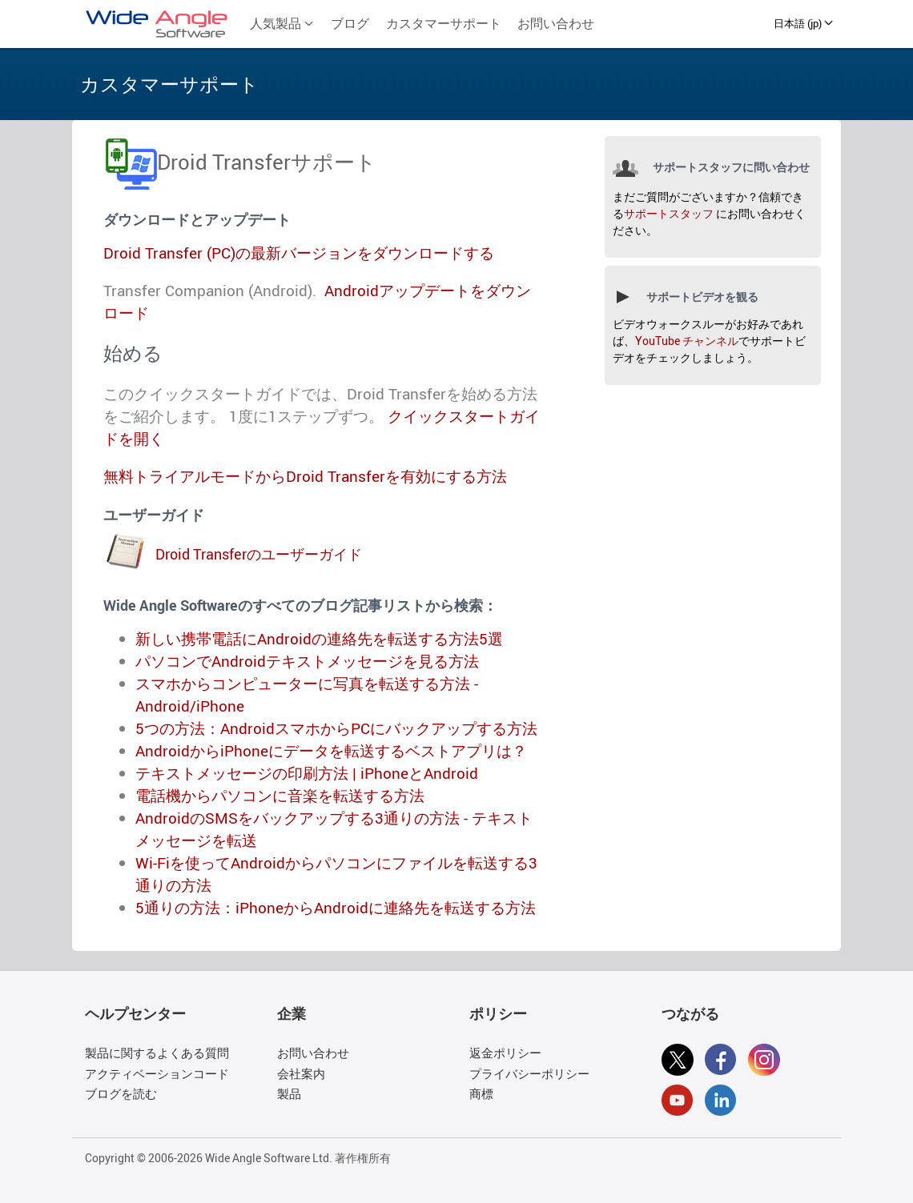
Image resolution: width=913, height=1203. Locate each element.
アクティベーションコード (157, 1073)
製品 (289, 1093)
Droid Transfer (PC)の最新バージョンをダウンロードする (298, 253)
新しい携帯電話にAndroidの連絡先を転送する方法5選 (319, 638)
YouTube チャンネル (686, 340)
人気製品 (282, 23)
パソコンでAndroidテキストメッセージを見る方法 (307, 661)
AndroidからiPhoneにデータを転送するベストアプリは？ (331, 750)
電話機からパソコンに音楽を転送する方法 (279, 795)
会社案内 (301, 1073)
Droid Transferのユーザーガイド (258, 553)
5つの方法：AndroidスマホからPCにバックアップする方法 (336, 728)
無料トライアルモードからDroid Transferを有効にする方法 (305, 476)
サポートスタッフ (669, 213)
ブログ (350, 23)
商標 (481, 1093)
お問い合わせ (555, 23)
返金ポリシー (505, 1053)
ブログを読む (121, 1093)
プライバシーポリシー (529, 1073)
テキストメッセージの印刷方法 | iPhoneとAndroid (306, 773)
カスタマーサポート (443, 23)
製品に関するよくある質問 (157, 1053)
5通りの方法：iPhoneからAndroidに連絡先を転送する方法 (335, 907)
